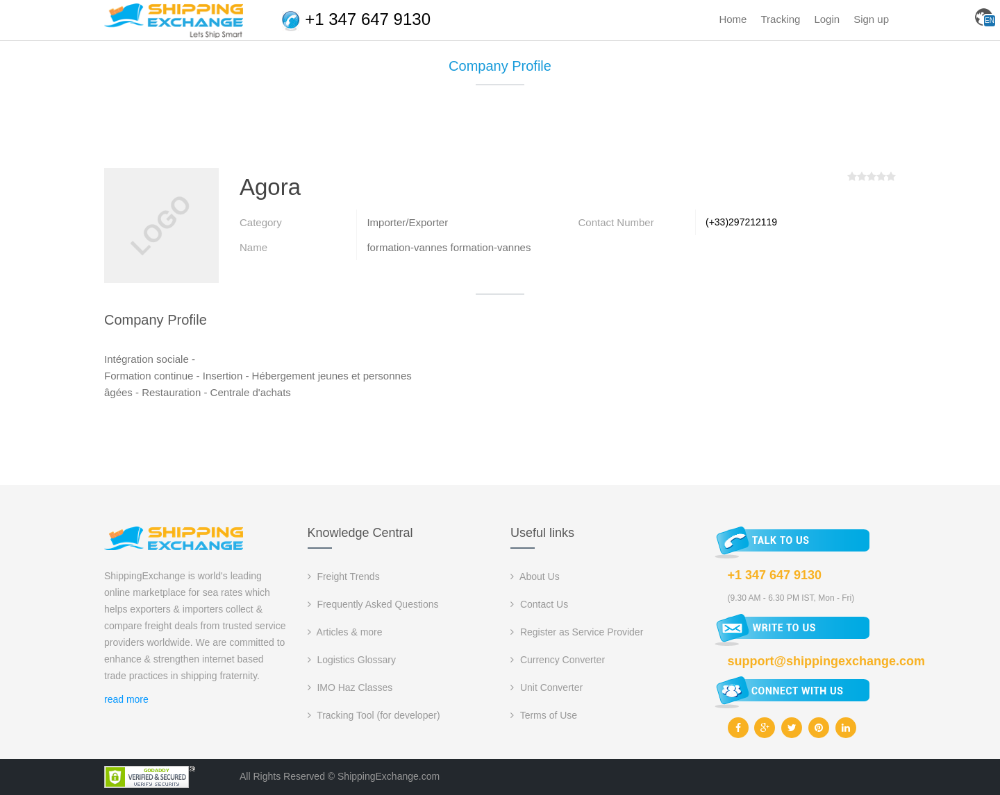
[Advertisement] (500, 132)
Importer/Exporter (407, 222)
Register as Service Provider (576, 632)
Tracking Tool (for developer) (374, 715)
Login (827, 19)
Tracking (780, 19)
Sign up (871, 19)
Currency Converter (557, 659)
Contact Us (539, 604)
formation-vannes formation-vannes (449, 247)
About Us (535, 576)
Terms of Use (543, 715)
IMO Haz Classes (350, 687)
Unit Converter (546, 687)
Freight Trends (344, 576)
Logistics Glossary (352, 659)
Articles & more (345, 632)
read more (126, 699)
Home (733, 19)
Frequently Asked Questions (373, 604)
